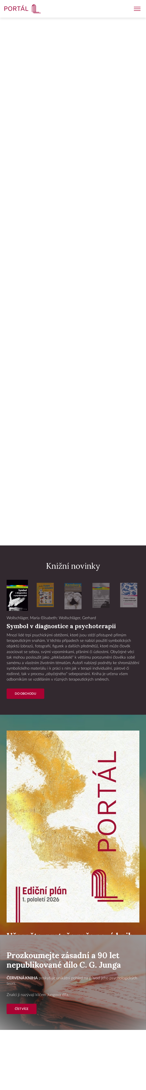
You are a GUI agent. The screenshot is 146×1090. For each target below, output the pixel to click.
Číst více (21, 1009)
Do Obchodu (25, 693)
